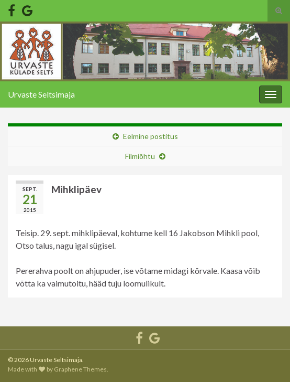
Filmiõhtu (140, 156)
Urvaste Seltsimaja (41, 94)
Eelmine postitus (150, 136)
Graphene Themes (80, 369)
